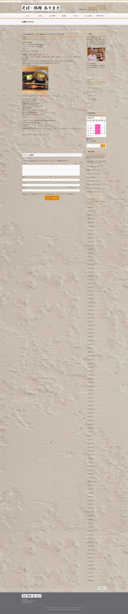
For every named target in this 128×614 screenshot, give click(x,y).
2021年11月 (90, 405)
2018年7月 (90, 531)
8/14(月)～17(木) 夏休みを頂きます (73, 145)
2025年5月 (90, 245)
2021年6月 (90, 424)
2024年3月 (90, 298)
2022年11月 (90, 359)
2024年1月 (90, 306)
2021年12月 (90, 401)
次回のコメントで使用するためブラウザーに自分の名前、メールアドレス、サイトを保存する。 (49, 196)
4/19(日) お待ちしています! (93, 166)
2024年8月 (90, 279)
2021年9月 (90, 413)
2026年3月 (90, 207)
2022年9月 (90, 367)
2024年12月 (90, 264)
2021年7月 (90, 420)
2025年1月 (90, 260)
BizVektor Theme (64, 609)
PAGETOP (102, 588)
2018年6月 (90, 534)
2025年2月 (90, 257)
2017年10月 (90, 561)
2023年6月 (90, 333)
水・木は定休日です (91, 177)
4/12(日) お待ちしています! (93, 188)
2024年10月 (90, 272)
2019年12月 (90, 481)
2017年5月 (90, 580)
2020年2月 (90, 474)
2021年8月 (90, 416)
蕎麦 (88, 103)
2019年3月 (90, 500)
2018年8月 (90, 527)
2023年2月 (90, 348)
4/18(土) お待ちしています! (93, 170)
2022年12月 (90, 356)
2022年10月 (90, 363)
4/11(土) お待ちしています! (93, 192)
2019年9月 (90, 485)
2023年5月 (90, 336)
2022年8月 (90, 371)
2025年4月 (90, 249)
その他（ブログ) (92, 95)
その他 (89, 107)
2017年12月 (90, 553)
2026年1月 (90, 215)
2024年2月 (90, 302)
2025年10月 (90, 226)
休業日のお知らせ (92, 92)
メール (24, 184)
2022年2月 (90, 394)
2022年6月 (90, 378)
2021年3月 (90, 435)
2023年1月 (90, 352)
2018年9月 (90, 523)
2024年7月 (90, 283)
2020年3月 (90, 470)
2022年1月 (90, 397)
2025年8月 (90, 234)
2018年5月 (90, 538)
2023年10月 (90, 317)
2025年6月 (90, 241)
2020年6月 (90, 458)
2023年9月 (90, 321)
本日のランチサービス (93, 84)
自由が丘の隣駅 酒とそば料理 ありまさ (62, 607)
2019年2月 (90, 504)
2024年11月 (90, 268)
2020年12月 (90, 447)
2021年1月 (90, 443)
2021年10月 (90, 409)
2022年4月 (90, 386)
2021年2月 (90, 439)
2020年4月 (90, 466)
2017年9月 (90, 565)
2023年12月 (90, 310)
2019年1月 (90, 508)
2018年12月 (90, 512)
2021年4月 (90, 432)
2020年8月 (90, 451)
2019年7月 (90, 489)
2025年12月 (90, 218)
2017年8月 (90, 569)
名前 (24, 179)
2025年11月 (90, 222)
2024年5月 (90, 291)
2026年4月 (90, 203)
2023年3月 (90, 344)
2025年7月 (90, 238)
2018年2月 (90, 546)
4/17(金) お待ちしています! (93, 173)
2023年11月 (90, 314)
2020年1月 (90, 477)
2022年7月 (90, 375)
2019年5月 (90, 496)
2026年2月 (90, 211)
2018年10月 (90, 519)
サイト (24, 189)
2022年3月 (90, 390)
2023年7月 (90, 329)
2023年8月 (90, 325)
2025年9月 (90, 230)
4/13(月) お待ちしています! (93, 184)
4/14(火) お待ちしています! (93, 181)
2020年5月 (90, 462)
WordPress (56, 609)
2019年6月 (90, 493)
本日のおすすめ (56, 39)
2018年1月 (90, 550)
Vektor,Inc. (72, 609)
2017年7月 (90, 573)
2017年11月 (90, 557)
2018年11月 (90, 515)
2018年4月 (90, 542)
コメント (24, 163)
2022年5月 (90, 382)
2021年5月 (90, 428)
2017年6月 (90, 576)
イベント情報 (91, 99)
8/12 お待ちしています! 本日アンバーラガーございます (36, 145)
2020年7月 (90, 454)
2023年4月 (90, 340)
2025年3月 (90, 253)
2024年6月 (90, 287)
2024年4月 (90, 295)
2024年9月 (90, 276)
